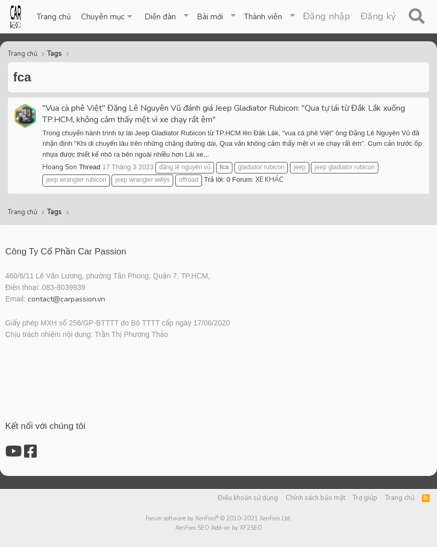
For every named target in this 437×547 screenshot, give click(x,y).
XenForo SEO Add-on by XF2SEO (218, 528)
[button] (107, 16)
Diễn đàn (160, 16)
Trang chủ (54, 16)
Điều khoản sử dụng (248, 498)
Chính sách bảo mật (315, 498)
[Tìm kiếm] (416, 17)
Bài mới (210, 16)
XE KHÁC (269, 179)
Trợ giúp (365, 498)
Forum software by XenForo (218, 518)
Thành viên (263, 16)
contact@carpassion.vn (66, 299)
